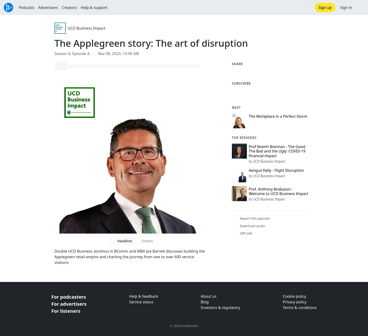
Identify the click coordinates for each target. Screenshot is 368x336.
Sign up (325, 7)
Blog (205, 302)
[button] (360, 7)
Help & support (94, 7)
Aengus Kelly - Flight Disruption (276, 170)
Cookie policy (294, 296)
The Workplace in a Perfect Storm (278, 116)
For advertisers (69, 304)
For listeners (65, 311)
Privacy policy (295, 302)
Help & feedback (143, 296)
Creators (69, 7)
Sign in (346, 7)
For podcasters (68, 297)
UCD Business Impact (86, 28)
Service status (141, 302)
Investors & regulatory (220, 307)
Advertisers (48, 7)
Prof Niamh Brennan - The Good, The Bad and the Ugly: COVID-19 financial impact (277, 151)
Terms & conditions (300, 307)
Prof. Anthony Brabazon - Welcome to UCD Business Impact (278, 191)
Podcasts (26, 7)
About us (208, 296)
